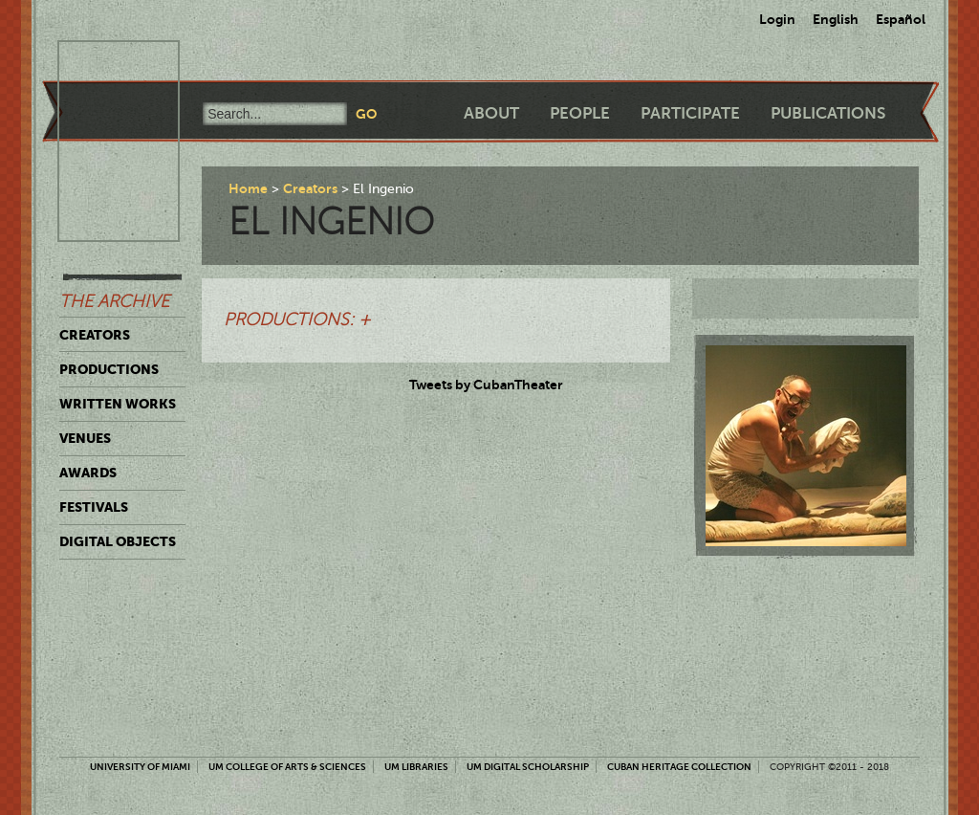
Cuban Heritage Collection (679, 766)
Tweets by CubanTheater (486, 384)
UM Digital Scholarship (528, 766)
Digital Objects (117, 541)
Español (900, 19)
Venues (85, 438)
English (836, 19)
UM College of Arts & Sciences (287, 766)
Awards (88, 472)
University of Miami (140, 766)
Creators (94, 334)
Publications (828, 113)
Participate (690, 113)
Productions (109, 369)
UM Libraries (416, 766)
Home (248, 188)
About (491, 113)
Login (777, 19)
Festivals (93, 507)
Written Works (117, 403)
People (580, 113)
